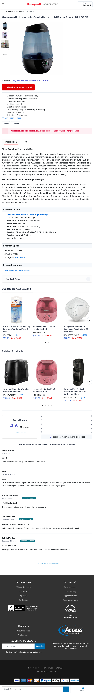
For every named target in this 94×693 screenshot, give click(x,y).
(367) (16, 335)
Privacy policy (33, 668)
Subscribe (40, 646)
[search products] (66, 689)
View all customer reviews (47, 563)
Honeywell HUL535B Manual (17, 270)
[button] (36, 48)
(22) (20, 395)
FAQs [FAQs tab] (26, 142)
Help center (23, 596)
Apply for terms (70, 596)
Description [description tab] (11, 142)
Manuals (16, 123)
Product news (23, 635)
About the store (23, 631)
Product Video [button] (47, 279)
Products (9, 11)
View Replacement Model (18, 87)
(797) (83, 335)
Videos (5, 123)
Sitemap (59, 668)
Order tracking (70, 592)
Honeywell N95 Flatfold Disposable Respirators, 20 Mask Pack (76, 329)
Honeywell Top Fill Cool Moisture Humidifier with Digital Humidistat (75, 391)
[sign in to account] (85, 4)
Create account (70, 587)
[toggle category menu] (3, 4)
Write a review (19, 433)
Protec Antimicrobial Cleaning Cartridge (28, 215)
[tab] (11, 142)
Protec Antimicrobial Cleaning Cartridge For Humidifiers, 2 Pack (16, 329)
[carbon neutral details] (70, 611)
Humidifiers (31, 11)
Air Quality (20, 11)
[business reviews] (23, 608)
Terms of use (47, 668)
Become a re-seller (70, 600)
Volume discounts (23, 587)
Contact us (23, 600)
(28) (81, 398)
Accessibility (23, 592)
